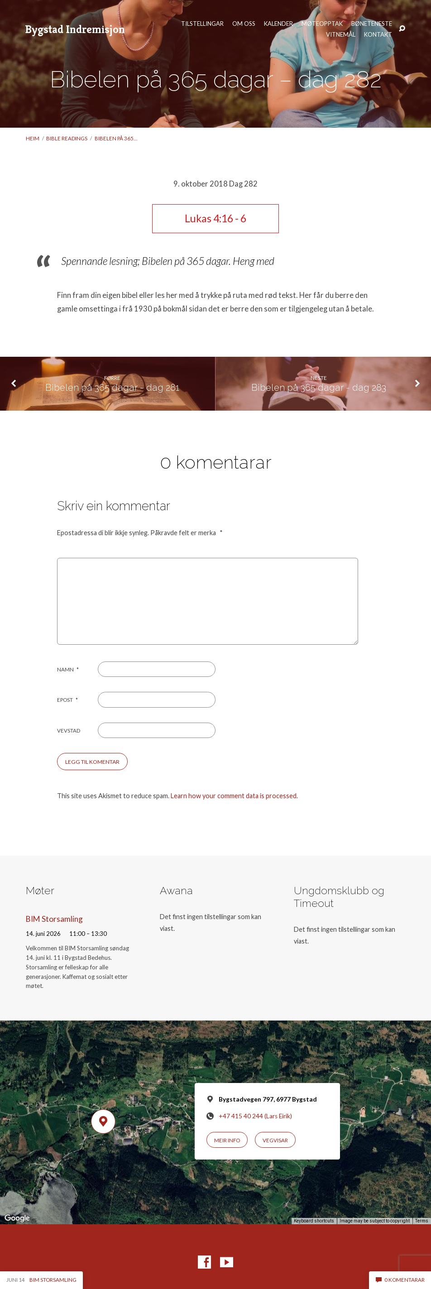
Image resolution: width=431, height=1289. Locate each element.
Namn (68, 669)
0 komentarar (400, 1280)
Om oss (243, 24)
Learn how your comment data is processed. (234, 796)
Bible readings (66, 138)
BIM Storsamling (54, 919)
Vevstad (68, 730)
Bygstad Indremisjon (75, 29)
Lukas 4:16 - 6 (215, 218)
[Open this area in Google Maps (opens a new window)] (17, 1218)
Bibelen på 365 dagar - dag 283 (318, 387)
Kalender (278, 24)
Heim (32, 138)
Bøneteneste (371, 24)
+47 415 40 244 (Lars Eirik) (255, 1116)
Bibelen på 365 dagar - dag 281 (112, 387)
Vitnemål (340, 35)
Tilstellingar (202, 24)
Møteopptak (322, 24)
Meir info (227, 1140)
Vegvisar (275, 1140)
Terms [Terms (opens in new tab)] (421, 1220)
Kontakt (378, 35)
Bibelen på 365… (116, 138)
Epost (67, 700)
